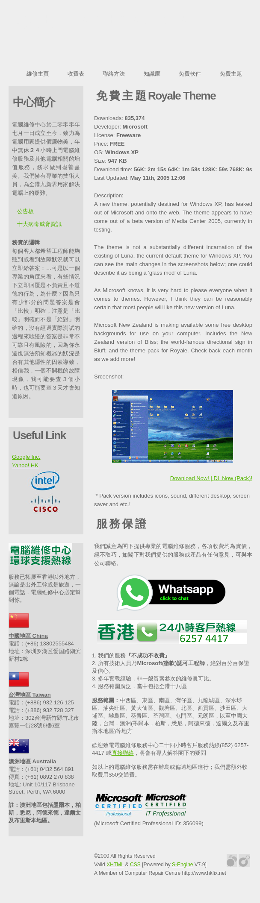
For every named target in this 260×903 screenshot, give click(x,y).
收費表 (76, 73)
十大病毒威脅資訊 (39, 224)
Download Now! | (192, 478)
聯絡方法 (114, 73)
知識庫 (152, 73)
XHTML (115, 865)
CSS (135, 865)
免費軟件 (190, 73)
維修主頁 (38, 73)
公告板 (25, 211)
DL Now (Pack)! (232, 478)
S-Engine (182, 865)
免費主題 (231, 73)
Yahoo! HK (25, 465)
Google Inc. (26, 457)
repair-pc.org (36, 28)
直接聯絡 (123, 753)
